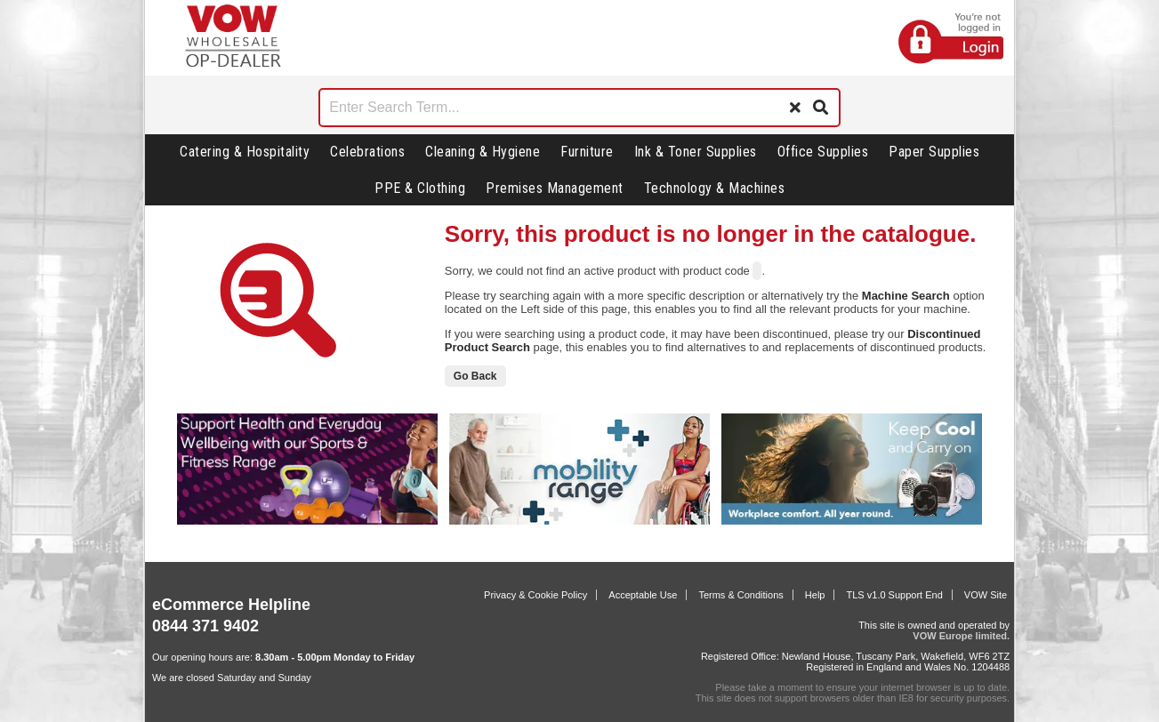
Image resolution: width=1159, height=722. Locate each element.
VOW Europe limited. (961, 635)
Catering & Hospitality (245, 151)
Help (815, 595)
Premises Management (555, 188)
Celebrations (367, 151)
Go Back (475, 376)
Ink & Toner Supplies (695, 151)
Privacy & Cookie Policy (535, 595)
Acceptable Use (642, 595)
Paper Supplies (934, 151)
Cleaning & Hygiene (482, 151)
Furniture (587, 151)
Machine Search (906, 295)
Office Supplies (823, 151)
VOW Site (985, 595)
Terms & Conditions (740, 595)
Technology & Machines (714, 188)
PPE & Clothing (419, 188)
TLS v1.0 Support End (895, 595)
